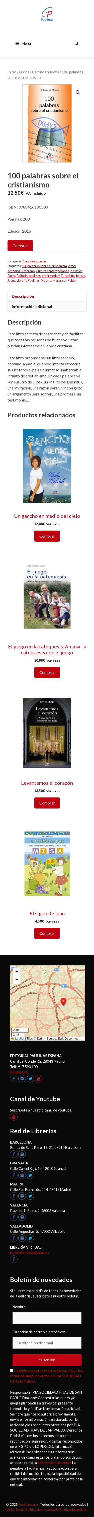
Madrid (46, 280)
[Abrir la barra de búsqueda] (76, 43)
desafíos (76, 271)
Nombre (19, 1307)
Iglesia (80, 276)
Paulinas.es (19, 1072)
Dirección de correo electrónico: (39, 1332)
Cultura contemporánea (52, 271)
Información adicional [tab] (32, 306)
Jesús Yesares (29, 1504)
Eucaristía (68, 276)
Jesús (11, 280)
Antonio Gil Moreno (21, 271)
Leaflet (17, 1038)
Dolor (11, 276)
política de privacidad (54, 1463)
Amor (72, 266)
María (57, 280)
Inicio (12, 72)
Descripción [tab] (23, 296)
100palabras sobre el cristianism (44, 266)
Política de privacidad (41, 1509)
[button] (77, 92)
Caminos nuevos (45, 72)
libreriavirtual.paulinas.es (29, 1252)
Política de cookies (73, 1509)
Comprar (20, 245)
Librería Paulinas (28, 280)
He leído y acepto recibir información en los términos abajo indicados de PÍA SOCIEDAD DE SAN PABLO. (46, 1376)
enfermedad (51, 276)
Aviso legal (15, 1509)
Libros (24, 72)
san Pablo (68, 280)
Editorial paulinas (29, 276)
